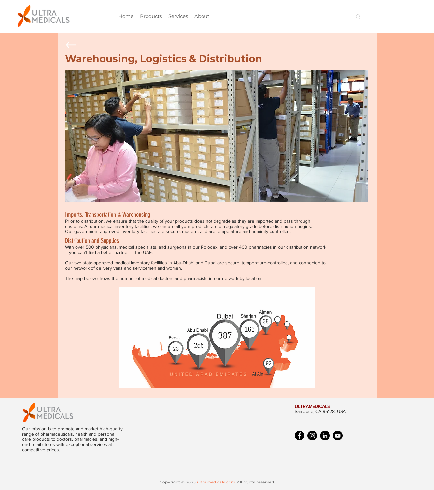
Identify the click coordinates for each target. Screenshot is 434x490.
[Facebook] (299, 435)
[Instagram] (312, 435)
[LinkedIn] (325, 435)
